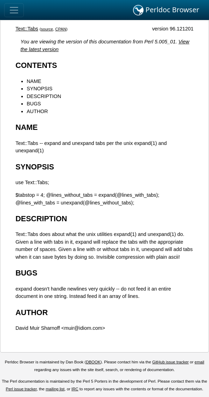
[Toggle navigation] (14, 10)
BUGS (34, 103)
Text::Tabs (26, 29)
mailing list (55, 389)
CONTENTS (36, 65)
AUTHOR (37, 111)
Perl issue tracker (21, 389)
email (199, 362)
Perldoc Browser (166, 10)
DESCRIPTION (44, 96)
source (47, 29)
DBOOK (93, 362)
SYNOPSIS (40, 88)
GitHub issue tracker (170, 362)
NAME (34, 81)
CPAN (60, 29)
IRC (74, 389)
